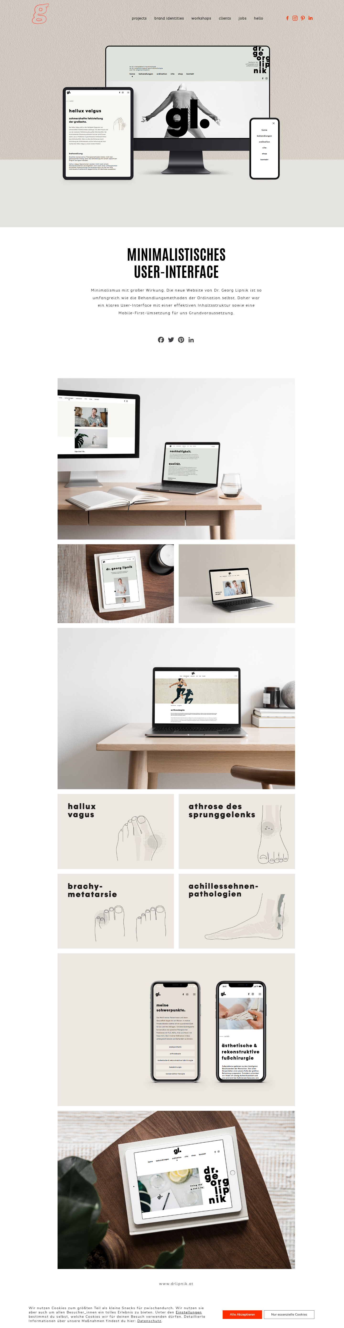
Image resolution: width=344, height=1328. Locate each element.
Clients (225, 18)
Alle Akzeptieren (242, 1314)
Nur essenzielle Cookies (289, 1314)
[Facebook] (287, 18)
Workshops (201, 18)
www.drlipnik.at (176, 1292)
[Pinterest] (302, 18)
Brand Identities (169, 18)
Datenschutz (149, 1321)
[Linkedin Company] (310, 18)
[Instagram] (295, 18)
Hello (258, 18)
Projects (139, 18)
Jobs (242, 18)
